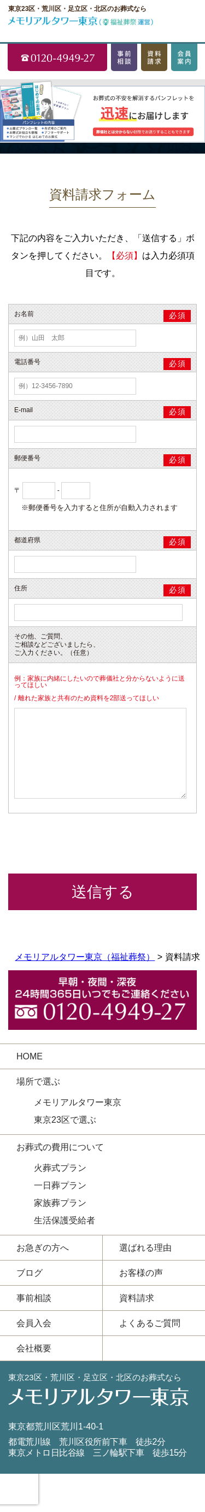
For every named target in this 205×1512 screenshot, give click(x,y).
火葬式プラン (60, 1168)
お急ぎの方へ (42, 1247)
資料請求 (136, 1298)
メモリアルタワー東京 (77, 1102)
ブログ (29, 1272)
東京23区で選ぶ (65, 1119)
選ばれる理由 (145, 1247)
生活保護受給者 (64, 1220)
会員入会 (33, 1323)
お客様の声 (141, 1272)
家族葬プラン (60, 1203)
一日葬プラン (60, 1185)
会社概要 (33, 1348)
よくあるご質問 (149, 1323)
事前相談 (33, 1298)
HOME (29, 1056)
